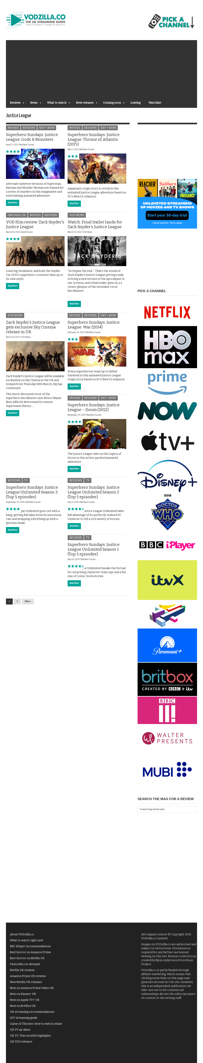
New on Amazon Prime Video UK (32, 990)
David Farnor (27, 234)
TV (26, 483)
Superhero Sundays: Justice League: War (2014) (94, 327)
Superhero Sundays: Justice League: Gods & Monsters (32, 139)
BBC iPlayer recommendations (30, 948)
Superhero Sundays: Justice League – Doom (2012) (94, 409)
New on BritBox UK (23, 1008)
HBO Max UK (17, 217)
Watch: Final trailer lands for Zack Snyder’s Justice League (95, 227)
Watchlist (154, 102)
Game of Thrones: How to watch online (36, 1026)
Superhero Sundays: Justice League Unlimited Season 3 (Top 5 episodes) (32, 495)
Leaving (135, 102)
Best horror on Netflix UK (27, 960)
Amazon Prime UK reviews (28, 978)
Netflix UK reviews (22, 972)
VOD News (76, 217)
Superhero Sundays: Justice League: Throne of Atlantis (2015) (94, 142)
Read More (12, 205)
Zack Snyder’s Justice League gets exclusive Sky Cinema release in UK (33, 329)
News (33, 104)
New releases (84, 104)
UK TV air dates (20, 1032)
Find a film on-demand (25, 966)
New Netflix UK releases (26, 984)
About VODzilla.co (22, 936)
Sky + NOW (46, 130)
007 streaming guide (23, 1020)
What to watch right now (26, 942)
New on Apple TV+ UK (24, 1002)
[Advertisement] (101, 68)
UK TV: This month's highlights (30, 1038)
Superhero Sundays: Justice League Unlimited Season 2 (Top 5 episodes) (94, 495)
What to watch (56, 104)
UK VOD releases (21, 1044)
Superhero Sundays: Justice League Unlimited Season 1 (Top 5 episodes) (94, 552)
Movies (13, 130)
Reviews (15, 104)
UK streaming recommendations (32, 1014)
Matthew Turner (26, 147)
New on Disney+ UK (23, 996)
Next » (28, 604)
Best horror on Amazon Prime (30, 954)
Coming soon (111, 104)
